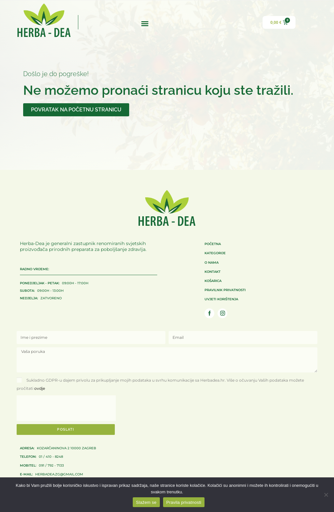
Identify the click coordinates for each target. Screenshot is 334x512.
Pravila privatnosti (183, 502)
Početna (213, 244)
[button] (145, 23)
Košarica (213, 281)
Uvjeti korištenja (221, 299)
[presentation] (66, 408)
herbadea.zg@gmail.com (51, 474)
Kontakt (212, 271)
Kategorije (215, 253)
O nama (212, 262)
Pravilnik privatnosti (225, 290)
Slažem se (146, 502)
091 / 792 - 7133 (42, 465)
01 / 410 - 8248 (41, 457)
